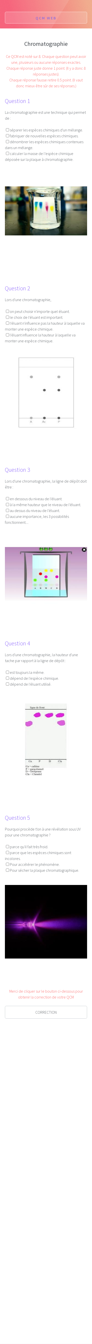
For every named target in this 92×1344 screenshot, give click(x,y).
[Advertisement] (46, 1076)
